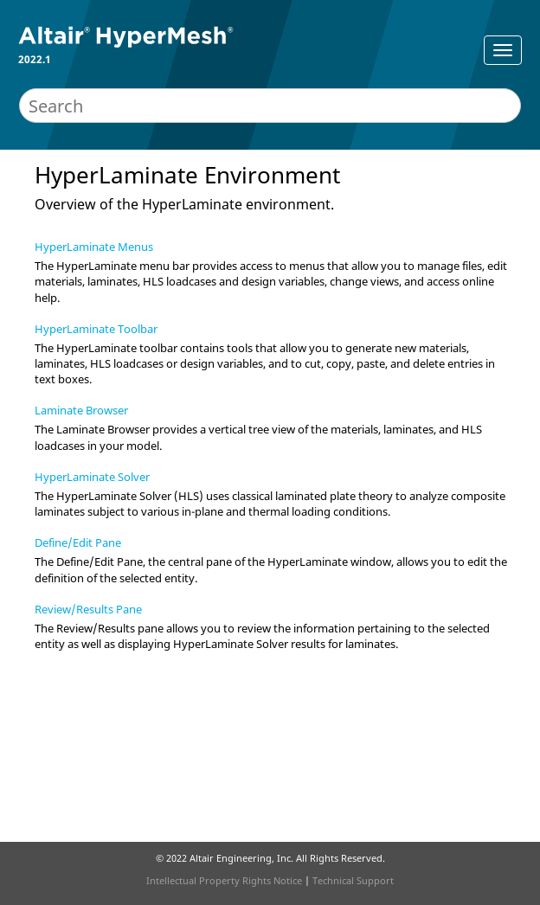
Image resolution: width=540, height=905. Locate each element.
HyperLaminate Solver (92, 477)
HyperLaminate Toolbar (96, 329)
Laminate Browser (81, 410)
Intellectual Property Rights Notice (224, 880)
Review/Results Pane (88, 609)
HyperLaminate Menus (94, 246)
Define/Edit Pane (78, 542)
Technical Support (353, 880)
